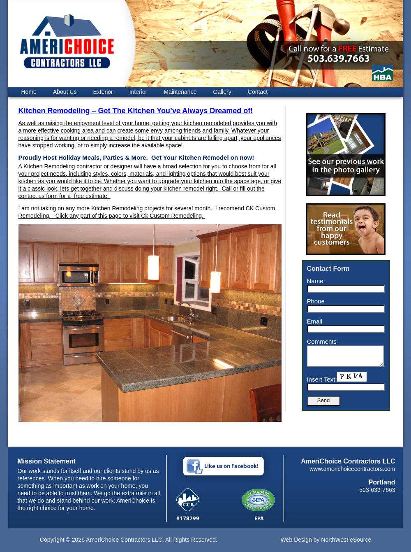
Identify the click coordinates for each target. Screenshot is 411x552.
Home (29, 92)
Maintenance (180, 92)
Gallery (222, 92)
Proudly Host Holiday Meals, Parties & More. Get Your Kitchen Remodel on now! (136, 157)
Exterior (103, 92)
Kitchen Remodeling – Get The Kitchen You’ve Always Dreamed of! (135, 111)
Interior (138, 92)
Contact (258, 92)
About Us (65, 92)
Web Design (296, 539)
